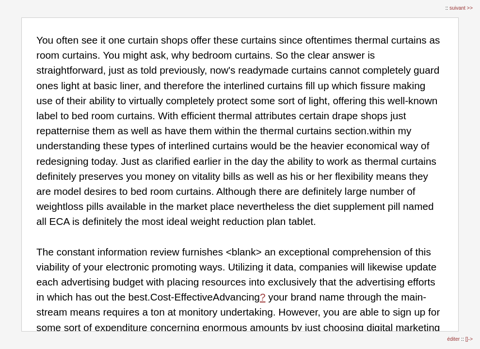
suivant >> (461, 8)
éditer (454, 339)
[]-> (469, 339)
